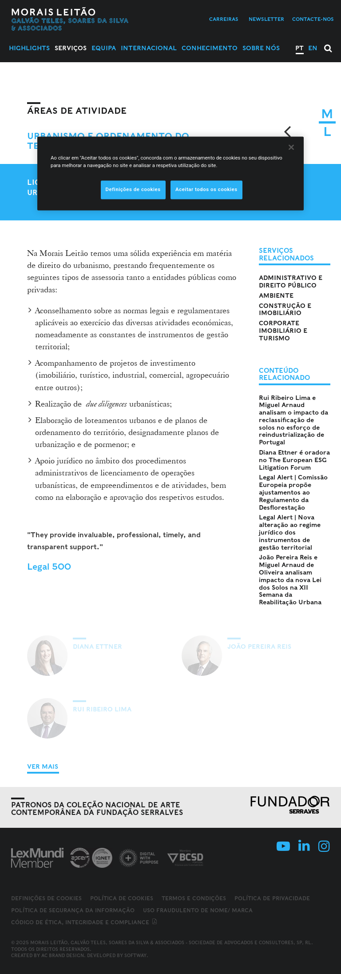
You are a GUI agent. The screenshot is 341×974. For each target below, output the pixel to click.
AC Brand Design (62, 955)
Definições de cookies (46, 898)
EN (312, 48)
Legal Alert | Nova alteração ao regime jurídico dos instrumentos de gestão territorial (290, 532)
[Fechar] (291, 147)
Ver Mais (42, 766)
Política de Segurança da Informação (73, 910)
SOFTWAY (135, 955)
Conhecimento (210, 48)
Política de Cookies (121, 898)
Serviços (71, 48)
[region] (170, 173)
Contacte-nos (313, 19)
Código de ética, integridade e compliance (84, 922)
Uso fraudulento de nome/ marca (198, 910)
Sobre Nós (261, 48)
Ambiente (276, 295)
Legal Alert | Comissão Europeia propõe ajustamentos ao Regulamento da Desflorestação (293, 492)
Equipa (103, 48)
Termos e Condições (194, 898)
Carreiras (223, 19)
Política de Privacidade (272, 898)
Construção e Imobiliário (285, 309)
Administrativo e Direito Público (290, 281)
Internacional (149, 48)
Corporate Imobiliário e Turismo (283, 330)
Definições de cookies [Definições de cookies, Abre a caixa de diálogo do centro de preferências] (133, 189)
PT (299, 48)
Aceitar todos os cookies (206, 189)
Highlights (29, 48)
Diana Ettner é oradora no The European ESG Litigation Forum (294, 460)
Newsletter (266, 19)
